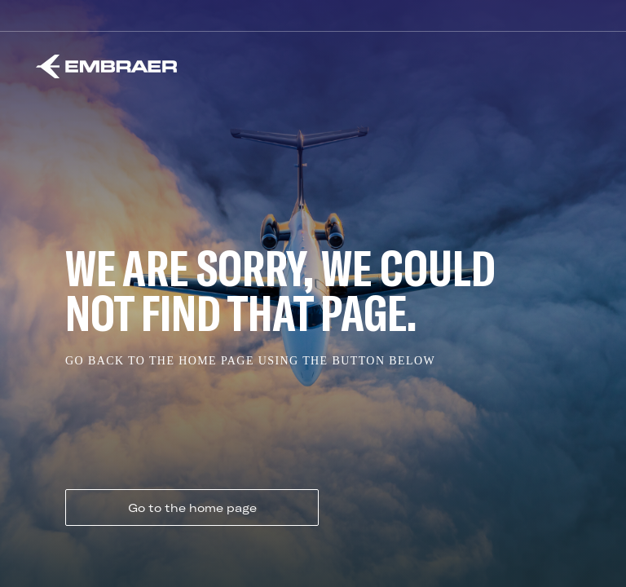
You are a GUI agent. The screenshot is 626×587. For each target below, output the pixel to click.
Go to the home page (192, 508)
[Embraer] (106, 66)
